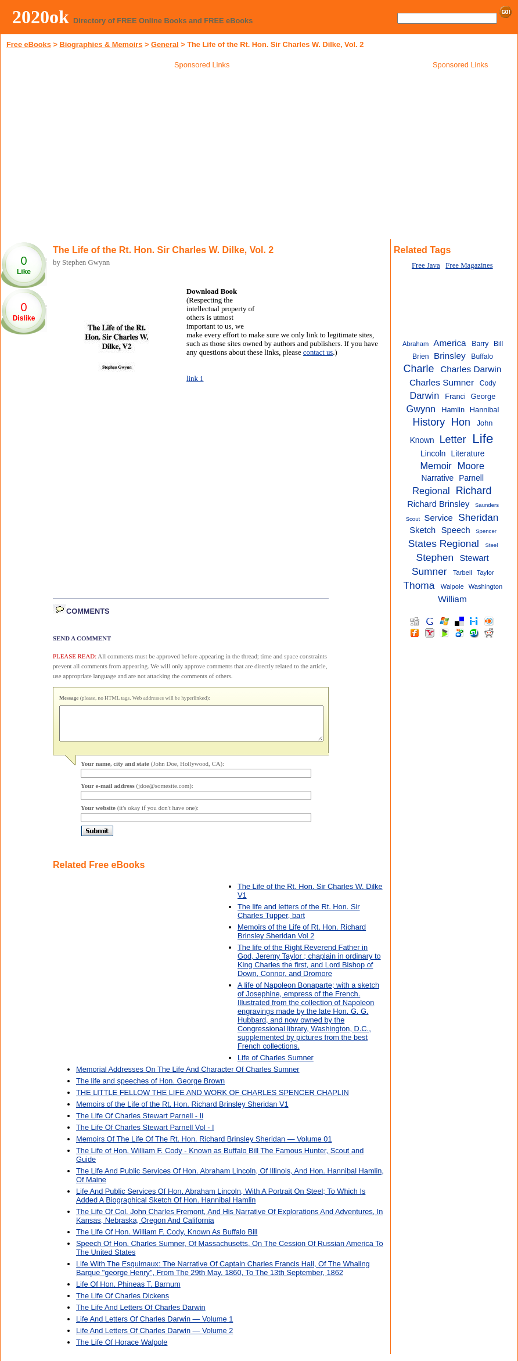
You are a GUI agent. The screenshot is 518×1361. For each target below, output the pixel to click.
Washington (485, 586)
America (449, 343)
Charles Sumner (441, 382)
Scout (413, 519)
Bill (498, 344)
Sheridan (478, 517)
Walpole (452, 586)
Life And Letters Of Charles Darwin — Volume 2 (154, 1337)
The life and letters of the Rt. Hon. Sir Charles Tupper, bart (299, 918)
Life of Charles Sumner (276, 1064)
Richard (474, 490)
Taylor (485, 572)
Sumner (429, 571)
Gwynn (421, 409)
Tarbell (462, 572)
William (452, 599)
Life (482, 438)
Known (422, 440)
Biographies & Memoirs (100, 44)
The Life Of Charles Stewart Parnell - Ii (139, 1122)
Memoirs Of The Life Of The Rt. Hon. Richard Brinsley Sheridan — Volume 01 (204, 1146)
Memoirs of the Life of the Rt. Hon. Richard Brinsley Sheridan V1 (182, 1111)
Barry (480, 344)
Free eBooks (28, 44)
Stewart (474, 558)
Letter (453, 439)
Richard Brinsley (438, 504)
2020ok (40, 16)
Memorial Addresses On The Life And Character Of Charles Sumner (188, 1076)
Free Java (426, 265)
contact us (318, 352)
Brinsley (450, 356)
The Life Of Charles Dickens (122, 1302)
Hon (460, 422)
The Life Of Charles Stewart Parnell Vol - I (145, 1134)
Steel (491, 545)
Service (439, 518)
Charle (419, 369)
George (483, 396)
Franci (455, 396)
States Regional (443, 543)
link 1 (195, 379)
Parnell (471, 478)
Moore (471, 465)
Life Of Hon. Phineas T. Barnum (128, 1291)
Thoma (418, 585)
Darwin (425, 395)
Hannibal (484, 409)
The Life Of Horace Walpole (121, 1349)
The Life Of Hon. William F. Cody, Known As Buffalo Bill (166, 1238)
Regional (430, 490)
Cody (488, 383)
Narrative (438, 478)
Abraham (415, 343)
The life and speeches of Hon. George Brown (150, 1087)
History (428, 422)
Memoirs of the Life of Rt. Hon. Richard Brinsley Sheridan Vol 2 (302, 938)
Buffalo (482, 356)
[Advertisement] (202, 156)
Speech (455, 530)
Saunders (487, 505)
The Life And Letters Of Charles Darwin (141, 1314)
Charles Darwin (470, 369)
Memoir (436, 465)
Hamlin (453, 409)
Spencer (486, 531)
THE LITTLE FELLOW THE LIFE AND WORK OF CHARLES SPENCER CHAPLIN (212, 1099)
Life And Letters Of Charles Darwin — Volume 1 (154, 1326)
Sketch (422, 530)
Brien (420, 356)
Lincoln (432, 453)
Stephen (435, 557)
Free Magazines (468, 265)
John (485, 423)
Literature (468, 453)
